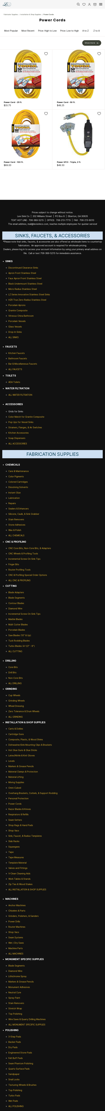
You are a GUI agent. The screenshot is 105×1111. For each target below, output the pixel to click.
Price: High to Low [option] (47, 30)
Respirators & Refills (18, 814)
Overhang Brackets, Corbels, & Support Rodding (33, 793)
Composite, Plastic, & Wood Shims (25, 739)
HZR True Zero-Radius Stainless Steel (27, 300)
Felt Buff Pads (15, 1058)
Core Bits (13, 667)
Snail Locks (14, 1079)
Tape (11, 852)
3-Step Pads (14, 1036)
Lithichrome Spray (17, 976)
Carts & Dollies (15, 728)
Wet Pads (13, 1101)
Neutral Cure (14, 992)
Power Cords (48, 14)
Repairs (12, 503)
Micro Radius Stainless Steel (22, 289)
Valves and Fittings (17, 868)
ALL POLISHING (16, 1106)
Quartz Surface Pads (19, 1068)
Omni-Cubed (14, 787)
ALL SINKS (13, 337)
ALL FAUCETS (15, 369)
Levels (11, 761)
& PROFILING (24, 580)
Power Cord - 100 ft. (14, 162)
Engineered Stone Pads (20, 1052)
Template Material (17, 862)
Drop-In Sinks (15, 332)
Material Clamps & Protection (23, 771)
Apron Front (14, 273)
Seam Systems (15, 937)
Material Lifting (16, 777)
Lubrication (14, 498)
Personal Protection (18, 798)
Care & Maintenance (18, 471)
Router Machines (16, 927)
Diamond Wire (15, 608)
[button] (82, 4)
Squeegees (14, 846)
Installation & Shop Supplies (30, 14)
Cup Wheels (14, 695)
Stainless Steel (28, 273)
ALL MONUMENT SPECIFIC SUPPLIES (26, 1024)
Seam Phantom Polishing (20, 1063)
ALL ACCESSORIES (17, 443)
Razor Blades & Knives (19, 809)
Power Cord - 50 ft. (66, 102)
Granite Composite (17, 310)
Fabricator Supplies (11, 14)
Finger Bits (13, 564)
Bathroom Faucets (17, 358)
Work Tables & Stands (19, 879)
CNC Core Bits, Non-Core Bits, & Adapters (29, 548)
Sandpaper (14, 1074)
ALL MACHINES (15, 953)
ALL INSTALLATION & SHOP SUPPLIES (27, 889)
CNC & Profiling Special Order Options (27, 575)
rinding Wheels (17, 700)
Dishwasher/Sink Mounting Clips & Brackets (30, 745)
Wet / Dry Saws (16, 942)
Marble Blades (15, 619)
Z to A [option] (96, 30)
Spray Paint (14, 997)
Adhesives (19, 524)
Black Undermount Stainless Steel (25, 283)
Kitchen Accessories (18, 432)
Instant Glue (14, 492)
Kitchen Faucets (16, 353)
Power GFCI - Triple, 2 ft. (69, 162)
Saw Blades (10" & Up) (19, 635)
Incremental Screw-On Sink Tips (24, 559)
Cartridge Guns (16, 734)
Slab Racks (13, 841)
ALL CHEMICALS (16, 535)
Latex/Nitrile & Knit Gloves (21, 755)
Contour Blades (16, 603)
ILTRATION (27, 395)
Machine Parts (15, 948)
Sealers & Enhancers (18, 508)
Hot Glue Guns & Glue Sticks (22, 750)
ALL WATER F (15, 395)
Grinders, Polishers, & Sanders (23, 916)
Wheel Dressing (16, 706)
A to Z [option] (85, 30)
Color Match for (16, 416)
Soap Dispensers (16, 438)
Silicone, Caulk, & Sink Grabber (23, 514)
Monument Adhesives (19, 987)
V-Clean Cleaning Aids (19, 873)
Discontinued (15, 267)
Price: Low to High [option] (69, 30)
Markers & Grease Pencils (21, 766)
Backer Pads (14, 1042)
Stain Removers (16, 519)
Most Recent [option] (28, 30)
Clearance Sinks (30, 267)
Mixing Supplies (16, 782)
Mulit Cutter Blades (18, 624)
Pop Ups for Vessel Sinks (20, 422)
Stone (11, 524)
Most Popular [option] (11, 30)
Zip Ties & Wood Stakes (20, 884)
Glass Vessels (15, 326)
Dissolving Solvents (18, 487)
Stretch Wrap (15, 1008)
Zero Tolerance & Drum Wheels (23, 711)
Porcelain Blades (16, 630)
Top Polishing (15, 1013)
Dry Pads (13, 1047)
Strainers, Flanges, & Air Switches (25, 427)
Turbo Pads (14, 1095)
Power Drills (14, 921)
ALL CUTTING (15, 651)
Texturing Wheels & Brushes (22, 1085)
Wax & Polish (14, 530)
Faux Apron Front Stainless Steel (25, 278)
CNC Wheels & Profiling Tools (23, 553)
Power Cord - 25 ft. (13, 102)
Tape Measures (16, 857)
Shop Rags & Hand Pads (20, 825)
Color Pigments (16, 476)
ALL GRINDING (15, 716)
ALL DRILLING (15, 683)
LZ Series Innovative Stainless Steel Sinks (29, 294)
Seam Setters (15, 820)
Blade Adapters (16, 592)
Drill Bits (12, 672)
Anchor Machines (17, 905)
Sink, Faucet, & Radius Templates (25, 836)
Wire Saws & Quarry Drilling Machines (27, 1019)
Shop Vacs (13, 830)
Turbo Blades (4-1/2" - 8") (21, 646)
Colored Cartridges (18, 481)
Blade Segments (16, 597)
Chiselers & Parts (16, 910)
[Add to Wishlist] (46, 53)
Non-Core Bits (15, 678)
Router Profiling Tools (19, 569)
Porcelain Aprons (16, 305)
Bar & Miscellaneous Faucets (22, 363)
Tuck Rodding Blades (19, 640)
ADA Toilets (14, 382)
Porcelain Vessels (17, 321)
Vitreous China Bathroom (21, 315)
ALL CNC (12, 580)
